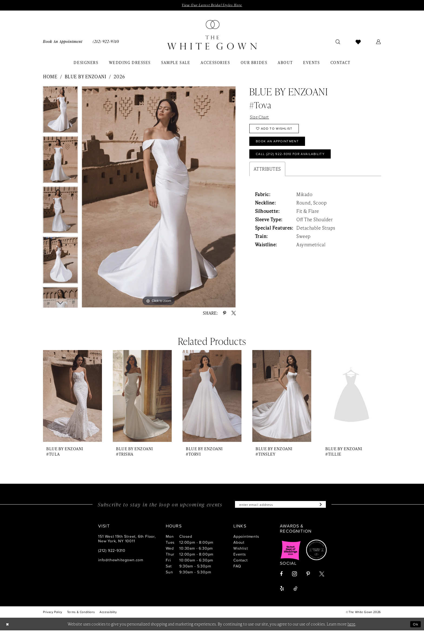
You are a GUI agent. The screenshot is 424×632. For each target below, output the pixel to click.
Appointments (246, 537)
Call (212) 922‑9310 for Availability (295, 158)
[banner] (212, 35)
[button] (379, 42)
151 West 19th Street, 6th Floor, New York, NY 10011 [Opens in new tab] (127, 540)
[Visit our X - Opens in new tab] (321, 575)
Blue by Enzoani (86, 77)
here (351, 625)
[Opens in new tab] (291, 551)
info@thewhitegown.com (120, 561)
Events (239, 555)
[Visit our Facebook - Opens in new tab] (281, 575)
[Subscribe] (324, 505)
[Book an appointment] (63, 42)
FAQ (237, 567)
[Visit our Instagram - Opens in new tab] (294, 575)
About (238, 543)
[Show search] (338, 42)
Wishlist (240, 549)
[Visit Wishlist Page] (358, 42)
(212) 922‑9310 (111, 551)
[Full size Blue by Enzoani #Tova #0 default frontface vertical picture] (159, 197)
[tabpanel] (60, 112)
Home (50, 77)
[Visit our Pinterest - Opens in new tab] (308, 575)
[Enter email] (280, 505)
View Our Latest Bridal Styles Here (212, 5)
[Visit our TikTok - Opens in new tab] (295, 589)
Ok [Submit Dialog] (415, 625)
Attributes (267, 174)
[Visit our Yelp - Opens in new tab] (282, 589)
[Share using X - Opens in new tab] (233, 313)
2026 (119, 77)
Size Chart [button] (260, 118)
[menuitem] (63, 42)
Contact (240, 561)
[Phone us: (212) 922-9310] (106, 42)
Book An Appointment (280, 144)
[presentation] (72, 397)
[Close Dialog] (8, 625)
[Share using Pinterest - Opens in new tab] (224, 313)
